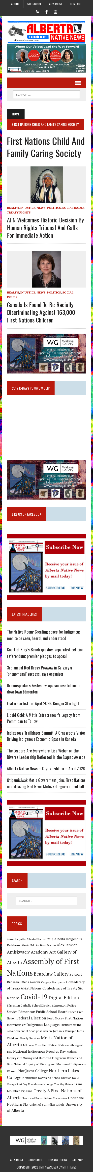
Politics (54, 208)
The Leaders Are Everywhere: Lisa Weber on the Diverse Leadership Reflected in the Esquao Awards (46, 754)
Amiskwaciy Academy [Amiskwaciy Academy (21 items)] (27, 952)
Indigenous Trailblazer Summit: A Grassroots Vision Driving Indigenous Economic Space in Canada (46, 736)
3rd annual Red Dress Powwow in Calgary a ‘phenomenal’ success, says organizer (39, 671)
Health (13, 208)
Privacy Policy (57, 1160)
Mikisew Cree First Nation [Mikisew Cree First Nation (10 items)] (40, 1045)
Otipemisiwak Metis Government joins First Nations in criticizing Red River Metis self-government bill (46, 783)
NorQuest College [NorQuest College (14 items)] (33, 1070)
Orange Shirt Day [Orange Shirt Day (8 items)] (17, 1084)
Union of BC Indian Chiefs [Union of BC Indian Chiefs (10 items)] (47, 1104)
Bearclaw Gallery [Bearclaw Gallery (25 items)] (51, 974)
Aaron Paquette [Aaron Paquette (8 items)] (16, 939)
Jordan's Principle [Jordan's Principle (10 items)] (64, 1031)
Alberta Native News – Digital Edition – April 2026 (46, 769)
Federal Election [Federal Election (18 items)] (31, 1018)
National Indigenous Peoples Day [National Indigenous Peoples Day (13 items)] (39, 1051)
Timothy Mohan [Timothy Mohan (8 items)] (63, 1084)
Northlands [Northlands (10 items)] (29, 1078)
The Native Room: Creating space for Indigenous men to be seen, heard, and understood (44, 635)
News (41, 208)
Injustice (27, 208)
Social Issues (73, 208)
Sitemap (77, 1160)
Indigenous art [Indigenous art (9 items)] (16, 1025)
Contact (76, 4)
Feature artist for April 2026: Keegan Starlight (43, 703)
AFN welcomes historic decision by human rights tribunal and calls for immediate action (45, 227)
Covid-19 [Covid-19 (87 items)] (34, 996)
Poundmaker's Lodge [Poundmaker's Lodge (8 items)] (40, 1084)
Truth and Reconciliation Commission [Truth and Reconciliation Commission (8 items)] (45, 1098)
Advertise (55, 4)
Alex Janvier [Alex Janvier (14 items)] (67, 945)
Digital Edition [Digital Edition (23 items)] (64, 997)
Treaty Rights (19, 212)
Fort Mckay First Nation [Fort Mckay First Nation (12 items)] (65, 1018)
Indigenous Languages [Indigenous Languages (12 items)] (43, 1024)
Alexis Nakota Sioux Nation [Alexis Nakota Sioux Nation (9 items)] (38, 945)
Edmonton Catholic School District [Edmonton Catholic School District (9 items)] (29, 1005)
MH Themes (69, 1167)
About (15, 4)
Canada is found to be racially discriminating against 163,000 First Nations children (41, 312)
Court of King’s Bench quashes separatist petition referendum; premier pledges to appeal (45, 653)
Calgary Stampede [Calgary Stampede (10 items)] (53, 982)
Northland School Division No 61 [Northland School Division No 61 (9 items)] (58, 1078)
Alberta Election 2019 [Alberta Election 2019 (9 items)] (40, 939)
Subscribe (34, 4)
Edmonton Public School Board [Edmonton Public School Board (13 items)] (42, 1011)
